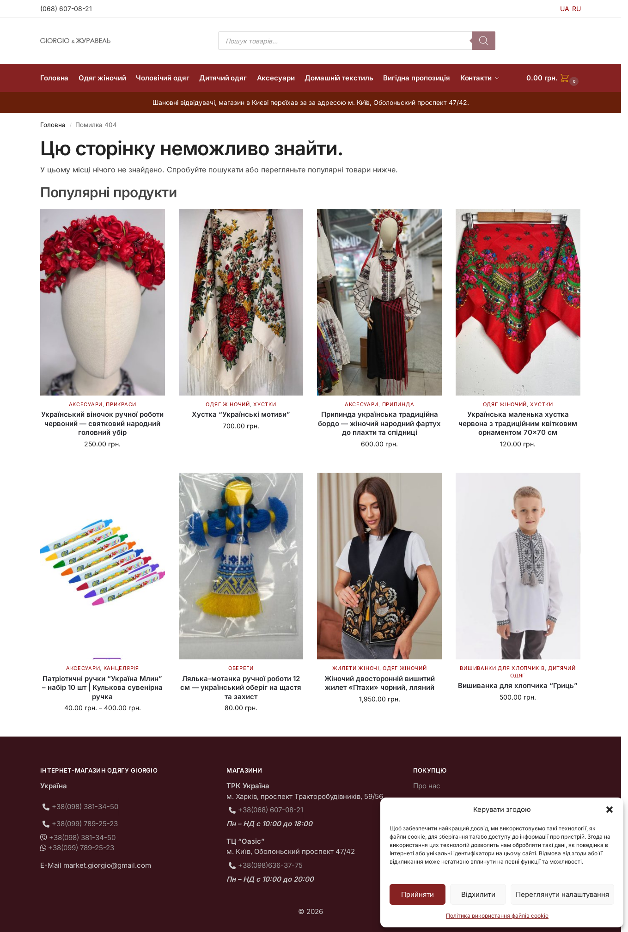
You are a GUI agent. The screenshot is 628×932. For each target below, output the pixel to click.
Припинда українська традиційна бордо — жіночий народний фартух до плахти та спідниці (379, 423)
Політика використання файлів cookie (497, 915)
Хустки (264, 404)
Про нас (426, 785)
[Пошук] (483, 40)
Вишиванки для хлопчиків (502, 668)
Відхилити (478, 894)
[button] (609, 809)
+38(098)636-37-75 (270, 865)
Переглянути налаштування (562, 894)
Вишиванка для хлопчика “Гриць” (518, 685)
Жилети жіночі (355, 668)
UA (564, 8)
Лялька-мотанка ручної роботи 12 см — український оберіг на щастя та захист (240, 687)
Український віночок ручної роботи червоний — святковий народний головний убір (102, 423)
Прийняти (417, 894)
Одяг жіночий (228, 404)
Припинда (398, 404)
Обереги (241, 668)
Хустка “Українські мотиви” (241, 414)
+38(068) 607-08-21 (270, 809)
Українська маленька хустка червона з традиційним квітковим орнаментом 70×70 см (517, 423)
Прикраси (121, 404)
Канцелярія (121, 668)
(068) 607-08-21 (66, 8)
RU (576, 8)
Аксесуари (86, 404)
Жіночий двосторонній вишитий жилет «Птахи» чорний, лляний (379, 683)
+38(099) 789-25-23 (85, 823)
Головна (53, 124)
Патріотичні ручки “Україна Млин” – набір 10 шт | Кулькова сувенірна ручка (102, 687)
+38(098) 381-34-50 (85, 806)
